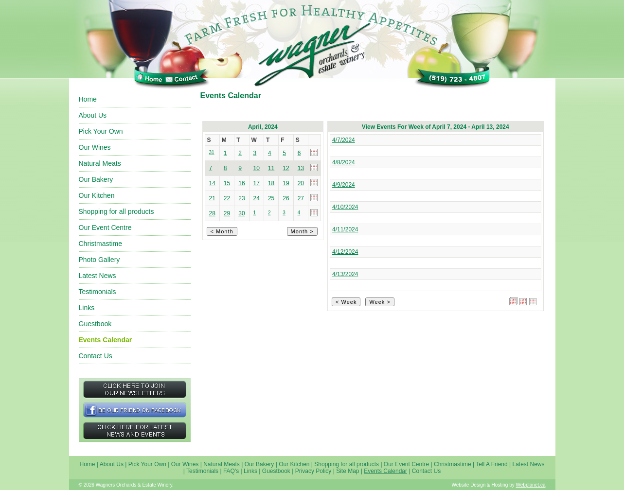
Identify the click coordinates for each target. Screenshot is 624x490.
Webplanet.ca (531, 485)
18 (271, 183)
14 (212, 183)
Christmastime (100, 243)
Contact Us (95, 356)
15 (227, 183)
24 (256, 198)
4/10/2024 (345, 207)
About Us (93, 115)
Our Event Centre (105, 227)
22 (227, 198)
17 (256, 183)
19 (286, 183)
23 (241, 198)
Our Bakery (96, 179)
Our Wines (95, 147)
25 (271, 198)
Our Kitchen (97, 195)
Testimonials (97, 292)
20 (301, 183)
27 (301, 198)
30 (241, 213)
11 (271, 168)
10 (256, 168)
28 (212, 213)
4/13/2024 (345, 274)
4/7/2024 (343, 140)
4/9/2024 (343, 184)
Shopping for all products (116, 211)
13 (301, 168)
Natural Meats (100, 163)
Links (87, 308)
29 (227, 213)
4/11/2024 (345, 229)
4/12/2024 (345, 251)
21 (212, 198)
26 (286, 198)
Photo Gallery (99, 259)
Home (88, 99)
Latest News (97, 276)
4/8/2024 (343, 162)
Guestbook (95, 324)
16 (241, 183)
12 (286, 168)
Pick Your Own (101, 131)
